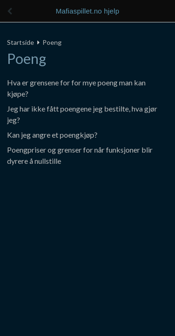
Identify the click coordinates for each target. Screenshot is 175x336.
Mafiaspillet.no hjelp (87, 11)
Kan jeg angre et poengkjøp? (52, 134)
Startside (20, 42)
